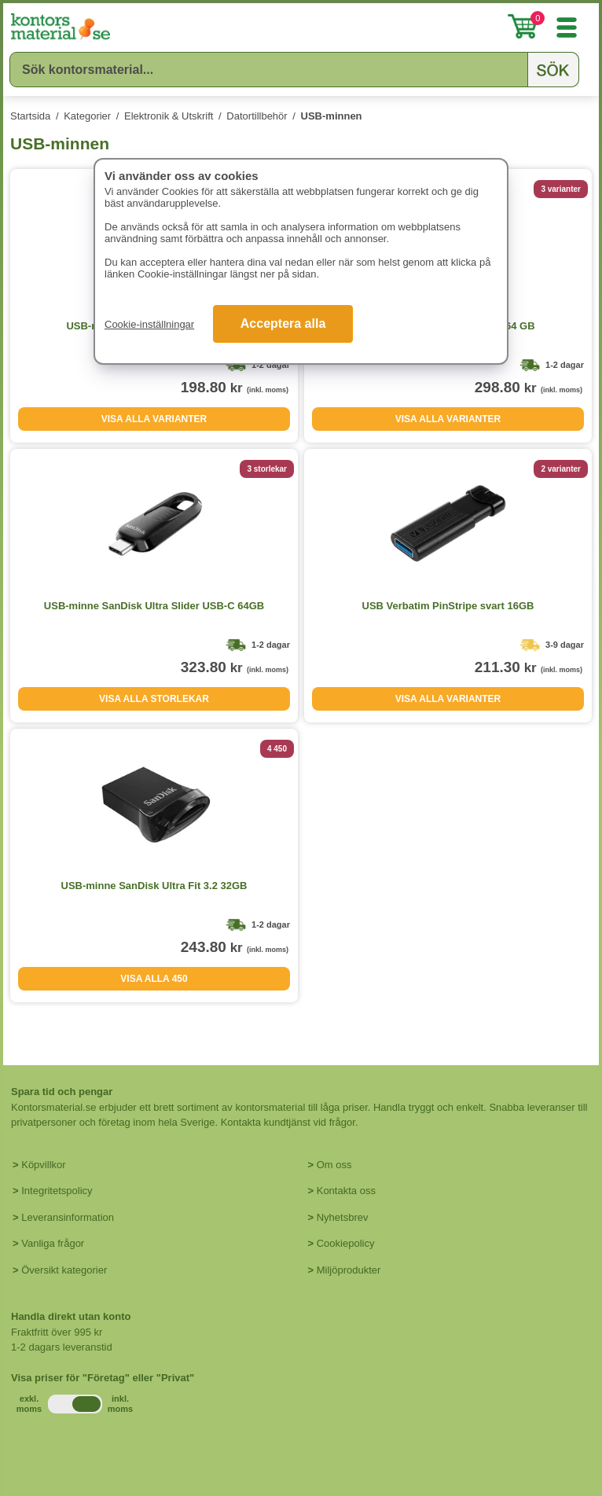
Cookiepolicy (346, 1243)
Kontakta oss (346, 1190)
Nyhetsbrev (343, 1217)
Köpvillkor (43, 1165)
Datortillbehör (256, 116)
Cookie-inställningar (149, 324)
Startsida (30, 116)
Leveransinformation (67, 1217)
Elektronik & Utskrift (168, 116)
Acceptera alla (283, 323)
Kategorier (87, 116)
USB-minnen (331, 116)
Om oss (334, 1165)
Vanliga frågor (52, 1243)
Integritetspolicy (56, 1190)
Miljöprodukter (349, 1270)
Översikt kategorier (64, 1270)
